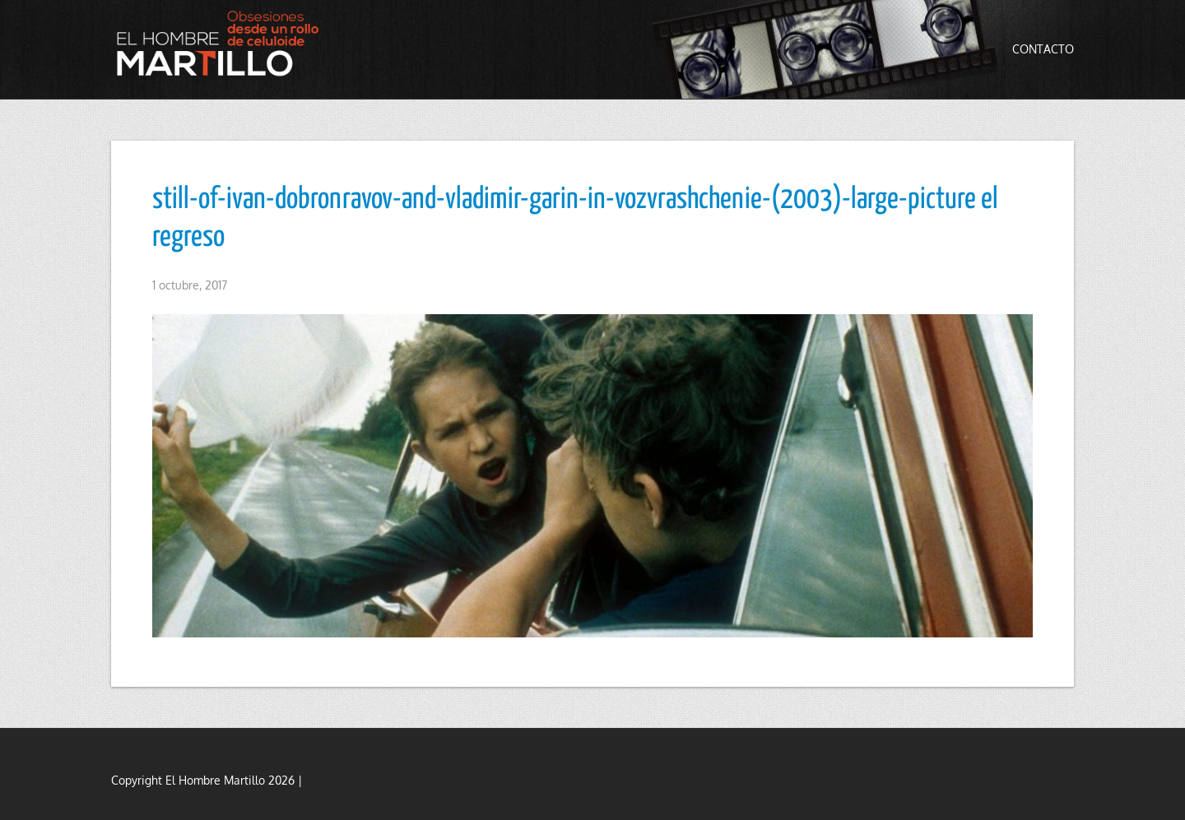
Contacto (1043, 49)
